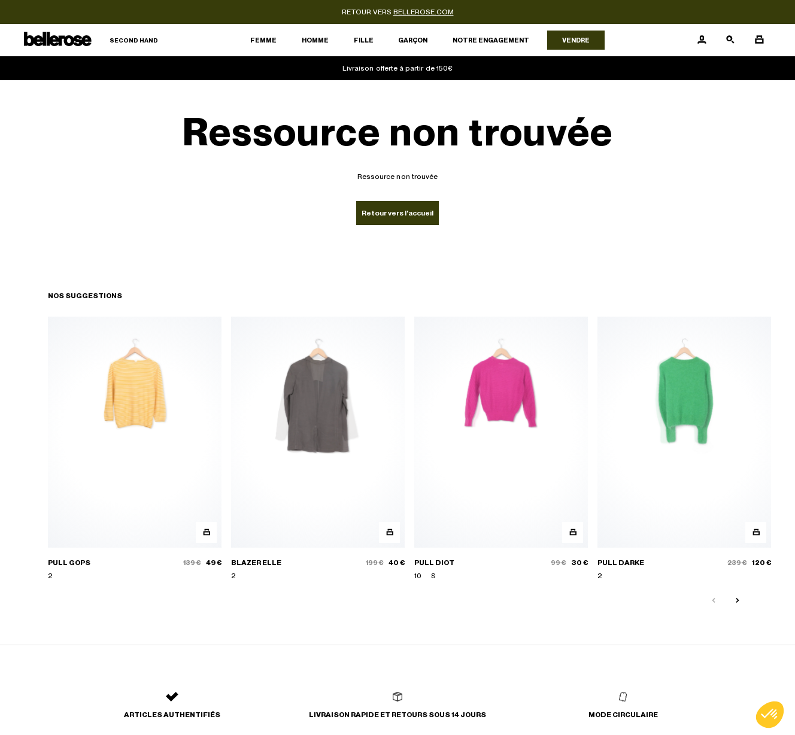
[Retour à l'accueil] (91, 40)
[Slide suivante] (737, 601)
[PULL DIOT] (501, 449)
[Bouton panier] (759, 40)
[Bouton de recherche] (730, 40)
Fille (364, 40)
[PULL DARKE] (684, 449)
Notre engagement (491, 40)
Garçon (412, 40)
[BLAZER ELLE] (318, 449)
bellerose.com (423, 12)
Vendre (576, 40)
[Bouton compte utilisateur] (702, 40)
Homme (315, 40)
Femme (263, 40)
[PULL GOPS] (134, 449)
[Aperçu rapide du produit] (206, 532)
